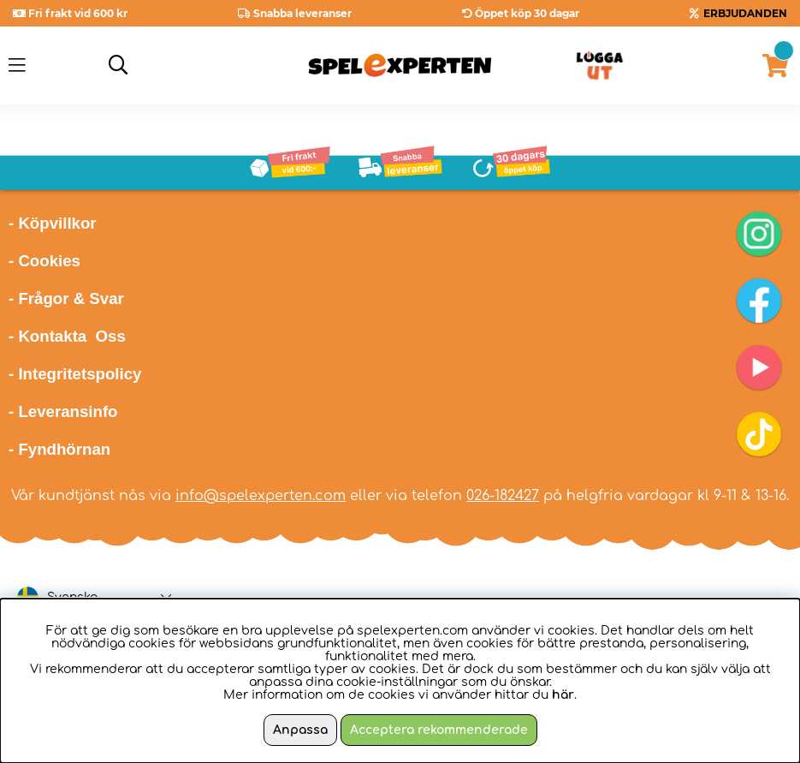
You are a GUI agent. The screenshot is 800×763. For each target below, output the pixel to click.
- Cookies (44, 261)
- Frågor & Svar (66, 298)
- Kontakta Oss (67, 336)
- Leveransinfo (63, 411)
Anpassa (300, 730)
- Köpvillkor (53, 223)
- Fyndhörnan (59, 449)
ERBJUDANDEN (745, 13)
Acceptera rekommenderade (439, 730)
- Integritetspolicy (75, 374)
